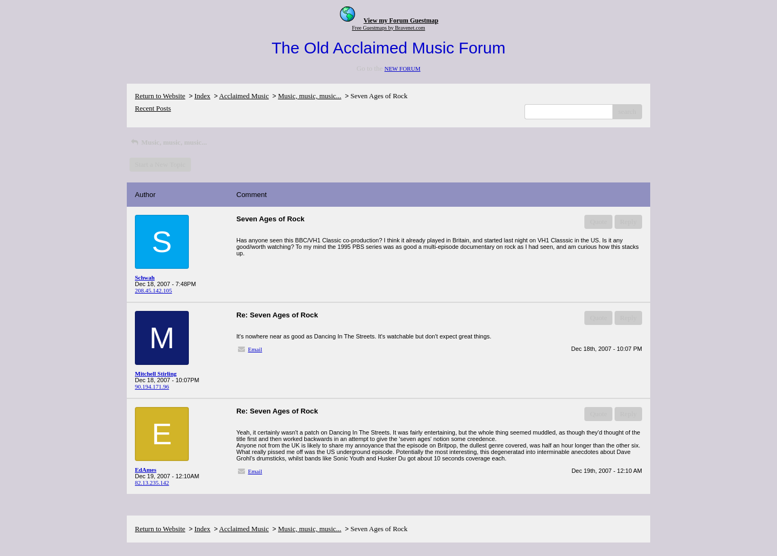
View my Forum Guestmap (401, 20)
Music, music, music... (309, 96)
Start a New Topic (160, 164)
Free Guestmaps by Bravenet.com (388, 28)
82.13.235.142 (152, 482)
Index (202, 96)
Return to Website (160, 96)
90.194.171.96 (152, 386)
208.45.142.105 (153, 290)
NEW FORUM (402, 68)
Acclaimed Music (244, 96)
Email (255, 349)
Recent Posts (153, 108)
